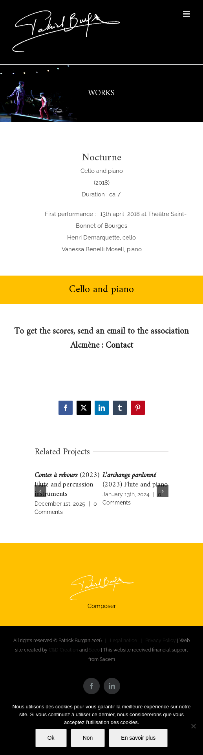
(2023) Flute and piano (135, 480)
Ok (51, 738)
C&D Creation (63, 650)
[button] (40, 491)
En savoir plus (138, 738)
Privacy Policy (160, 640)
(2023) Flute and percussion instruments (67, 484)
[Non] (193, 726)
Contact (119, 345)
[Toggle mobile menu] (187, 14)
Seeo (94, 650)
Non (88, 738)
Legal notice (123, 640)
